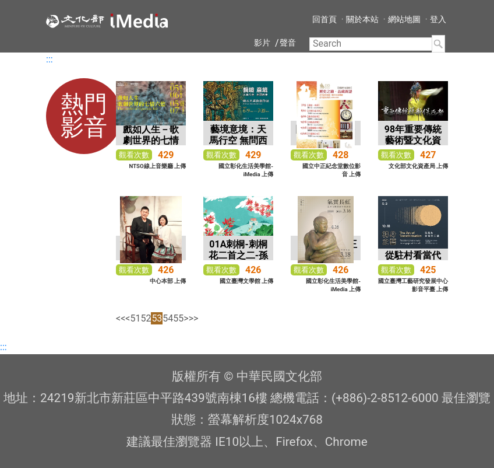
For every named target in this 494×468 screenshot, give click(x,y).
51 (135, 318)
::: (49, 59)
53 (156, 318)
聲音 (288, 42)
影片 (262, 42)
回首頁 (324, 19)
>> (194, 318)
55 (178, 318)
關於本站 (362, 19)
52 (145, 318)
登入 (438, 19)
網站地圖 (404, 19)
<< (120, 318)
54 (168, 318)
